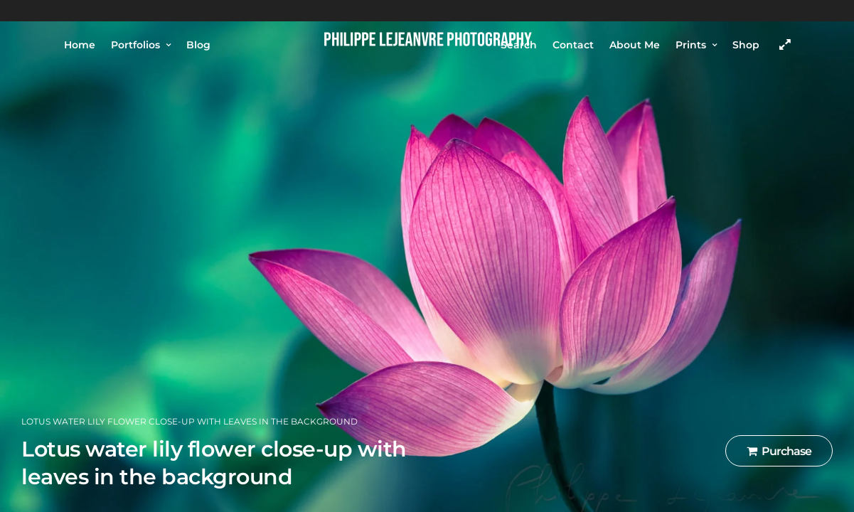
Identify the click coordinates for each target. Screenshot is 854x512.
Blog (198, 44)
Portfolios (135, 44)
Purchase (779, 451)
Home (79, 44)
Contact (573, 44)
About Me (634, 44)
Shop (745, 44)
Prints (691, 44)
